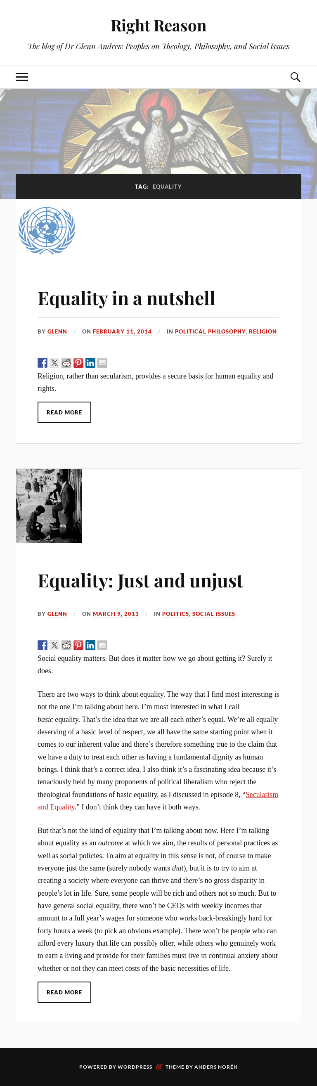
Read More (64, 412)
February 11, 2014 (122, 331)
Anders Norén (216, 1067)
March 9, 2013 (116, 613)
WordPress (135, 1067)
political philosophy (210, 331)
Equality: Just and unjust (140, 580)
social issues (213, 613)
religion (263, 331)
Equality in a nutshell (126, 297)
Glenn (57, 331)
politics (175, 613)
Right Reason (158, 24)
